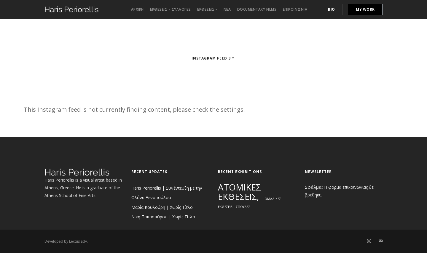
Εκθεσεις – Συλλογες (170, 9)
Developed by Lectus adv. (66, 241)
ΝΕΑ (227, 9)
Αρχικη (137, 9)
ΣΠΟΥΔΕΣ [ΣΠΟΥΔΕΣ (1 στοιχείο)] (243, 207)
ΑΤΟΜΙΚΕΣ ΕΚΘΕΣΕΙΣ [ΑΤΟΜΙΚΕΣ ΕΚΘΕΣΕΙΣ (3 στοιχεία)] (239, 192)
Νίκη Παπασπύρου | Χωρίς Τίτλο (163, 217)
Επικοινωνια (295, 9)
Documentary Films (257, 9)
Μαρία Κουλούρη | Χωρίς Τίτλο (162, 207)
